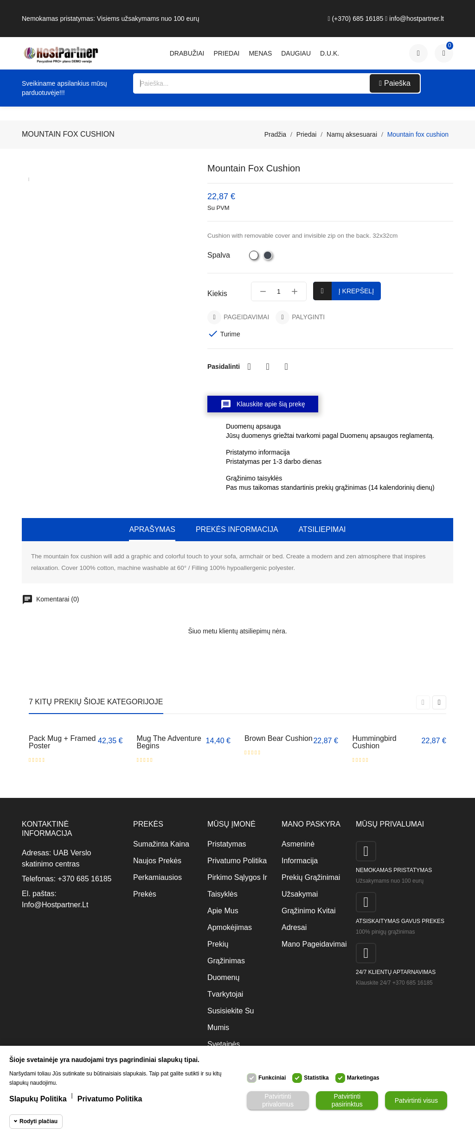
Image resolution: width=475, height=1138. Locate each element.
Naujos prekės (157, 861)
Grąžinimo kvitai (308, 911)
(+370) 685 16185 (355, 18)
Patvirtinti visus (416, 1100)
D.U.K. (329, 53)
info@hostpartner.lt (414, 18)
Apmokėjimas (229, 927)
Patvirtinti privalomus (278, 1100)
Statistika (316, 1078)
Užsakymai (300, 894)
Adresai (294, 927)
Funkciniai (272, 1078)
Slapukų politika (38, 1099)
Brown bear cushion (278, 738)
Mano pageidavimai (312, 944)
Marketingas (363, 1078)
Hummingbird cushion (375, 742)
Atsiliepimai (322, 529)
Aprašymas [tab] (152, 529)
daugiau (296, 53)
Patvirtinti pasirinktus (347, 1100)
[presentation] (423, 702)
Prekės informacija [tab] (237, 529)
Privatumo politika (237, 861)
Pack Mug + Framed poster (62, 742)
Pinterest (286, 366)
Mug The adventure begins (169, 742)
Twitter (267, 366)
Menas (260, 53)
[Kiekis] (279, 291)
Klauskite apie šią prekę (262, 404)
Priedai (226, 53)
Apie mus (222, 911)
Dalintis (249, 366)
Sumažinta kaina (161, 844)
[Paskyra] (418, 53)
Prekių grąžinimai (311, 877)
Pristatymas (226, 844)
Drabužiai (187, 53)
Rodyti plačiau (38, 1121)
